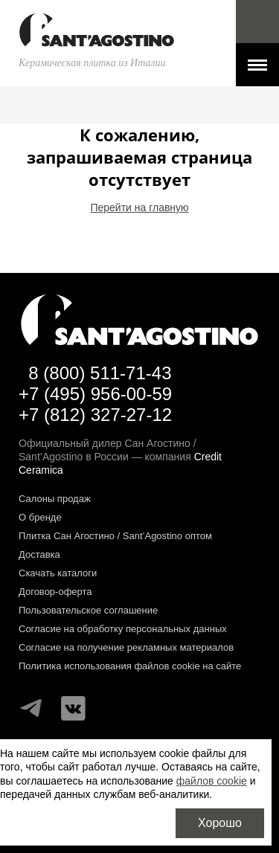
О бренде (40, 517)
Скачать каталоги (58, 573)
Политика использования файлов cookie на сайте (130, 666)
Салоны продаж (55, 498)
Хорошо (220, 823)
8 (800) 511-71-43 (99, 373)
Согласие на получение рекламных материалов (126, 647)
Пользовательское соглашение (88, 610)
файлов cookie (211, 781)
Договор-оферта (55, 591)
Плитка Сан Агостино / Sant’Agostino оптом (115, 535)
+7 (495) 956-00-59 (95, 394)
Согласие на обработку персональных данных (123, 628)
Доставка (39, 554)
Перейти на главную (139, 207)
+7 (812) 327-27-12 (95, 415)
